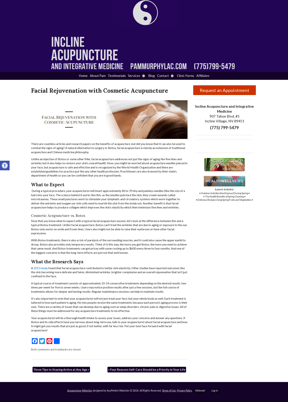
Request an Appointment (224, 90)
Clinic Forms (185, 76)
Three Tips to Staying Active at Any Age (61, 369)
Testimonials (117, 76)
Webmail (200, 390)
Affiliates (202, 76)
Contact (163, 76)
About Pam (98, 76)
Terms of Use (169, 390)
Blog (151, 76)
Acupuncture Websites (79, 390)
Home (83, 76)
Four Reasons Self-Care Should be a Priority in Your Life (146, 369)
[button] (5, 165)
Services (134, 76)
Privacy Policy (184, 390)
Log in (214, 390)
